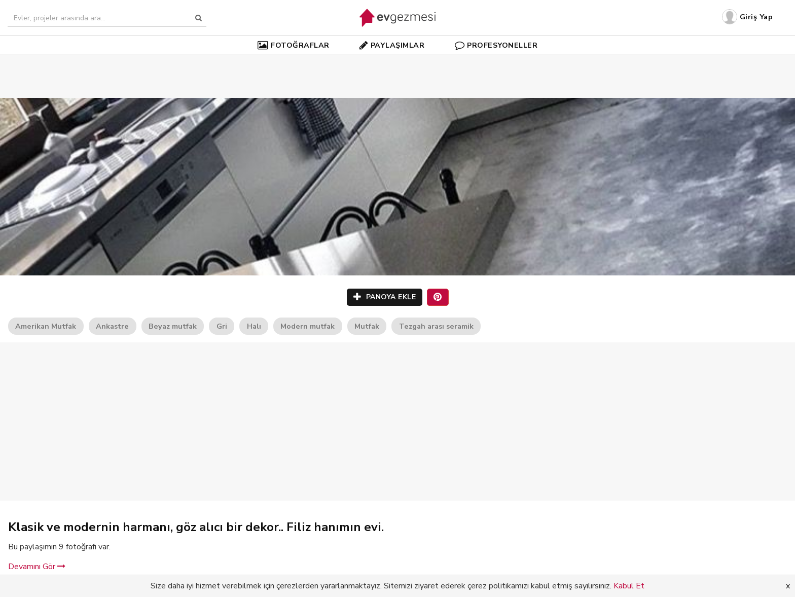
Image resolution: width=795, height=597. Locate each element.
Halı (254, 326)
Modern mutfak (307, 326)
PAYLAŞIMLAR (391, 45)
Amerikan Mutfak (45, 326)
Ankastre (112, 326)
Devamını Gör (36, 566)
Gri (221, 326)
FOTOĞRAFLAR (294, 45)
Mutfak (366, 326)
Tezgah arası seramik (436, 326)
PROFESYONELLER (496, 45)
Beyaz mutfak (173, 326)
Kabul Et (628, 585)
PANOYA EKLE (384, 297)
